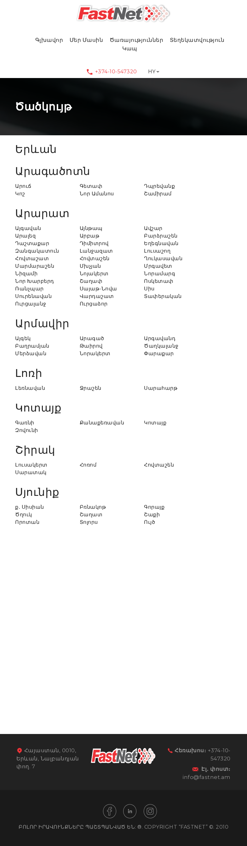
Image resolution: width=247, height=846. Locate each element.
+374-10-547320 (116, 72)
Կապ (129, 48)
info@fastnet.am (206, 777)
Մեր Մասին (86, 40)
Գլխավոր (49, 40)
